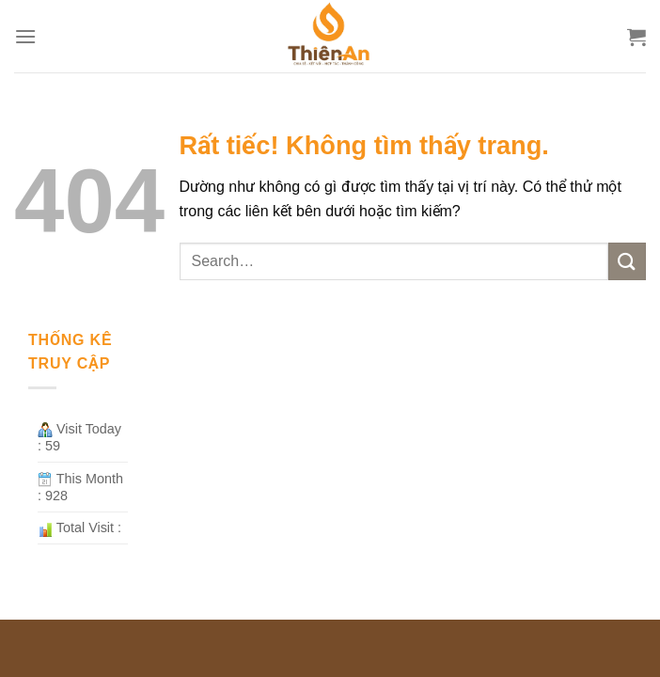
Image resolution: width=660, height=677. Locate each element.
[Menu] (25, 36)
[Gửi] (627, 261)
